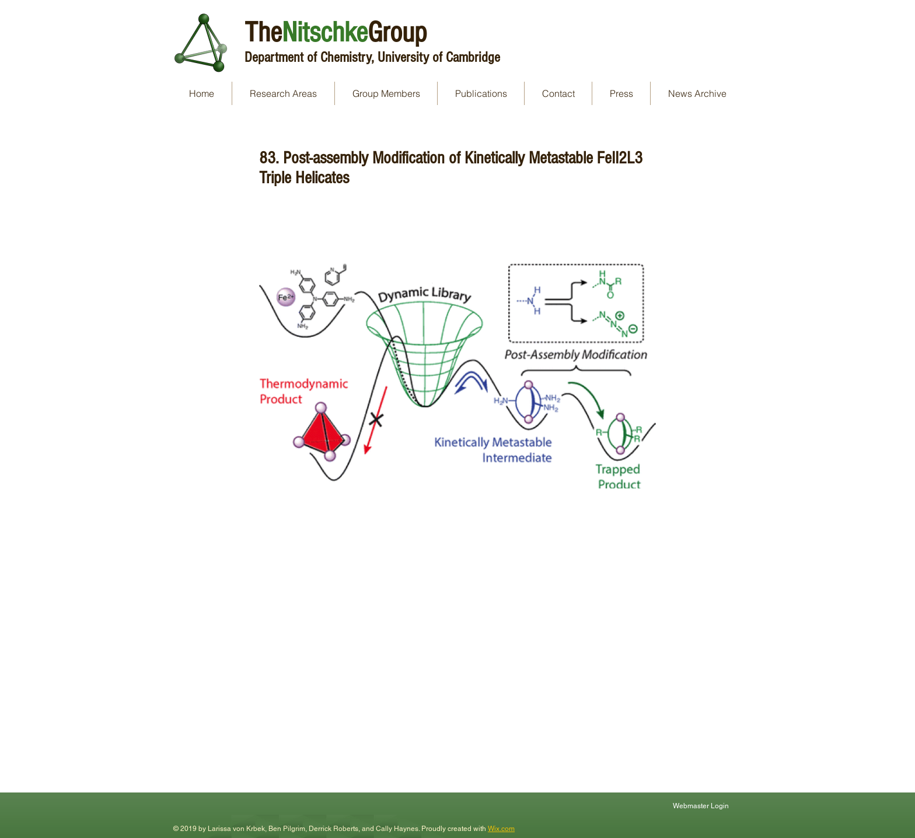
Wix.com (501, 829)
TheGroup (336, 32)
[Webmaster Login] (702, 806)
